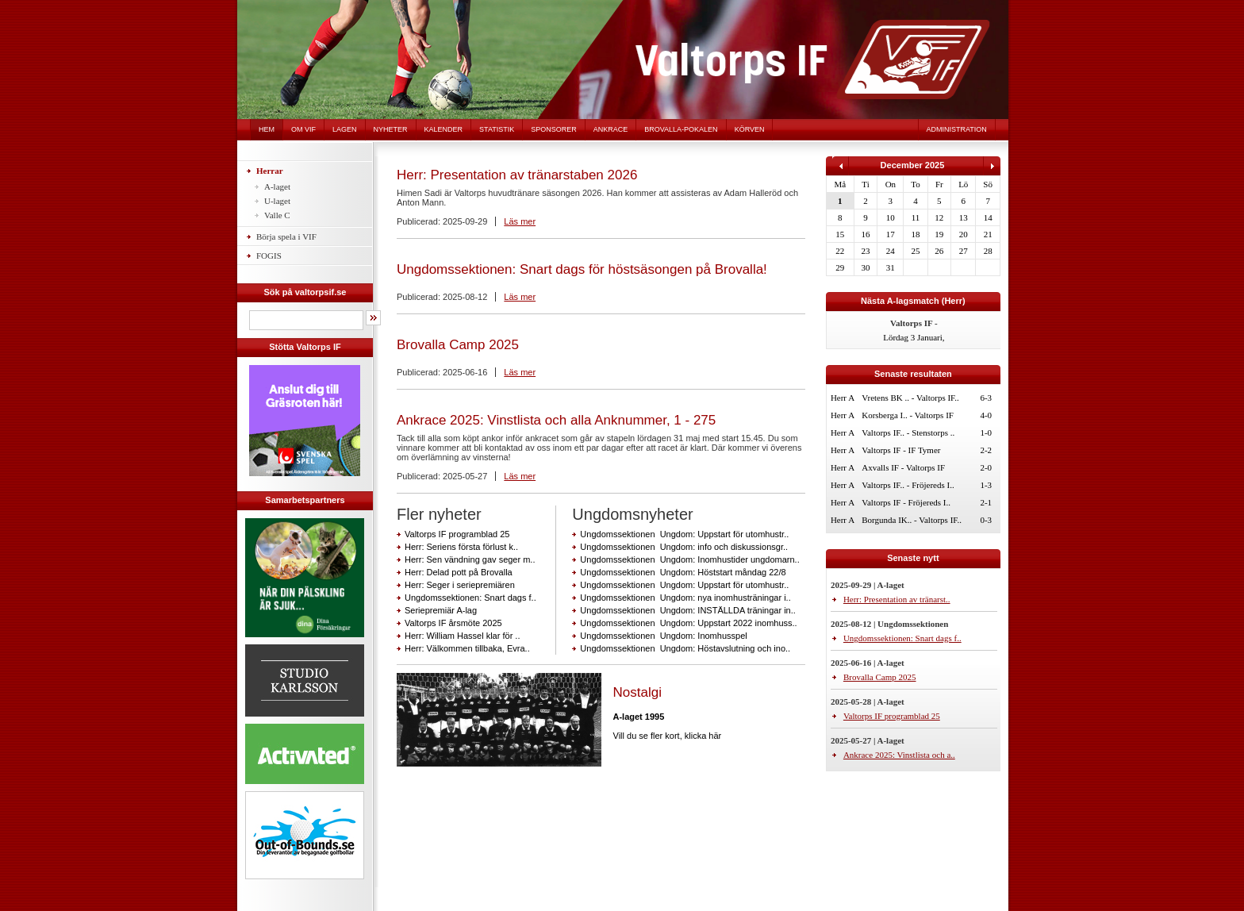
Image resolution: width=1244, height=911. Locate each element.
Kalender (443, 129)
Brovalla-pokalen (680, 129)
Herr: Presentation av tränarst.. (896, 599)
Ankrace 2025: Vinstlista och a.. (899, 754)
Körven (750, 129)
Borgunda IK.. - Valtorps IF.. (912, 520)
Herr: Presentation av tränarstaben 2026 (517, 175)
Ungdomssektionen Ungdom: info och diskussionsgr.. (684, 547)
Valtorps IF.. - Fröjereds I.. (908, 485)
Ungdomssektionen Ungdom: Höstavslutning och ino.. (685, 648)
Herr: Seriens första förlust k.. (461, 547)
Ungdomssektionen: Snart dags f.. (470, 597)
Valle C (277, 215)
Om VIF (303, 129)
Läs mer (520, 221)
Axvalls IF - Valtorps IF (903, 467)
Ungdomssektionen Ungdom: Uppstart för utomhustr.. (684, 534)
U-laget (277, 201)
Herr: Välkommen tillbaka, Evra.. (467, 648)
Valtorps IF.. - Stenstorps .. (908, 432)
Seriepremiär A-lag (441, 610)
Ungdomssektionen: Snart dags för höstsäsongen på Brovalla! (582, 269)
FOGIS (269, 255)
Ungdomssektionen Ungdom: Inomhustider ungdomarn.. (689, 559)
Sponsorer (554, 129)
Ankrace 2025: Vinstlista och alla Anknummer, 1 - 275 (556, 420)
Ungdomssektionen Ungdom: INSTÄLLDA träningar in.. (687, 610)
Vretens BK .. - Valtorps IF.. (910, 397)
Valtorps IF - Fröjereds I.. (906, 502)
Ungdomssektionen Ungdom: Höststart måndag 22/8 (682, 572)
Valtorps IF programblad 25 (457, 534)
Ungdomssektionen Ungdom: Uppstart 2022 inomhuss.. (688, 623)
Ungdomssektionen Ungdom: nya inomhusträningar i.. (685, 597)
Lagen (344, 129)
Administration (957, 129)
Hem (267, 129)
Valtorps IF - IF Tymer (901, 450)
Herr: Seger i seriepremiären (460, 585)
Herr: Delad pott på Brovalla (459, 572)
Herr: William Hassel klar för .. (462, 635)
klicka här (703, 735)
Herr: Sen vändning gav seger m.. (470, 559)
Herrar (269, 170)
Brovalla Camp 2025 (458, 344)
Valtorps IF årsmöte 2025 (453, 623)
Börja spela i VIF (286, 236)
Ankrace (610, 129)
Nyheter (391, 129)
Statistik (496, 129)
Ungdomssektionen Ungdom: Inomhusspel (663, 635)
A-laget (277, 186)
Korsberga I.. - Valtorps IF (908, 415)
